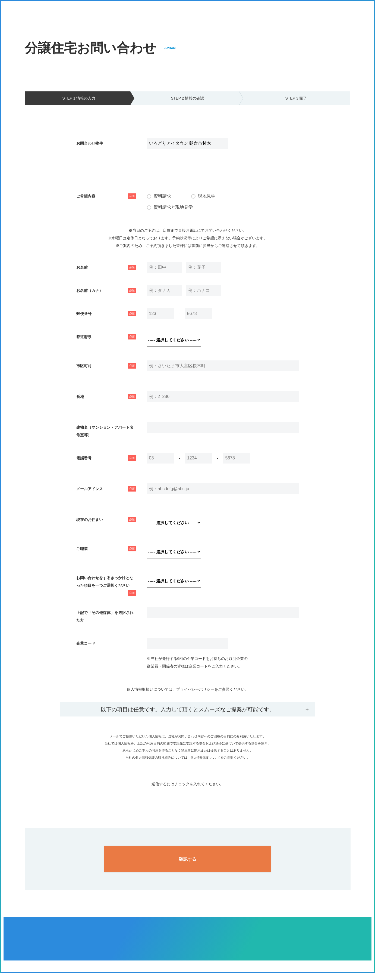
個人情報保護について (205, 757)
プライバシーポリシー (195, 689)
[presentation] (187, 798)
